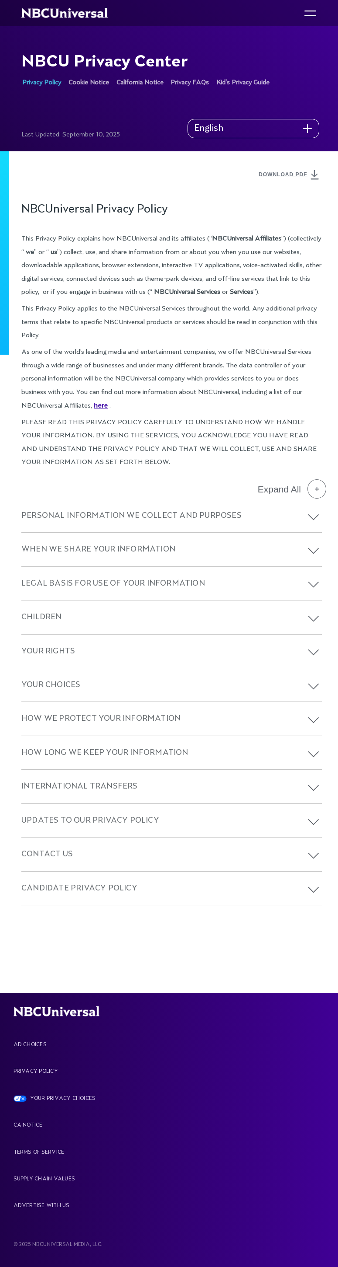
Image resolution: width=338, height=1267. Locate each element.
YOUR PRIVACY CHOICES (63, 1098)
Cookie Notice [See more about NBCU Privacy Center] (88, 83)
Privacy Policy (36, 1071)
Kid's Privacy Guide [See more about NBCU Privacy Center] (243, 83)
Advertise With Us (42, 1205)
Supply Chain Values (44, 1179)
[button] (313, 517)
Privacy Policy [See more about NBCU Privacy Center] (41, 83)
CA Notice (28, 1125)
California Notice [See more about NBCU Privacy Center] (140, 83)
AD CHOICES (30, 1044)
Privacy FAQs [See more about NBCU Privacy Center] (190, 83)
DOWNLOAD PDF (290, 175)
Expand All (292, 489)
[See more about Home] (69, 13)
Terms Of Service (39, 1152)
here (101, 405)
